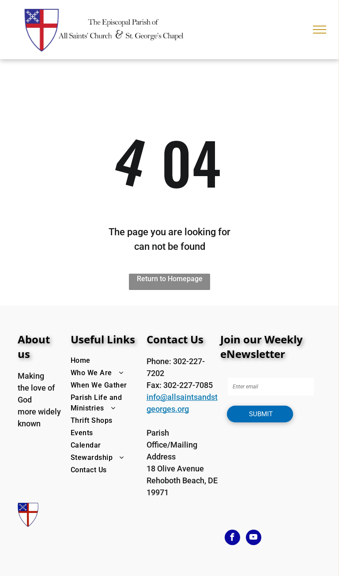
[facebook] (232, 538)
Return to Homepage (170, 279)
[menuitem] (106, 360)
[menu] (319, 29)
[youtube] (253, 538)
